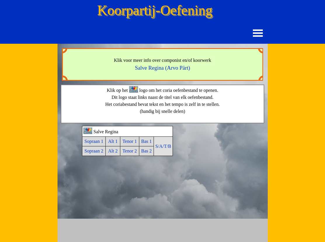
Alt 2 (112, 150)
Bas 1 (146, 141)
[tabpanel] (163, 64)
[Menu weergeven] (258, 33)
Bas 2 (146, 150)
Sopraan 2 (93, 150)
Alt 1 (112, 141)
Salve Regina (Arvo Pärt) (162, 68)
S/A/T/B (163, 146)
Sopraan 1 (93, 141)
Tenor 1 (129, 141)
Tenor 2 (129, 150)
